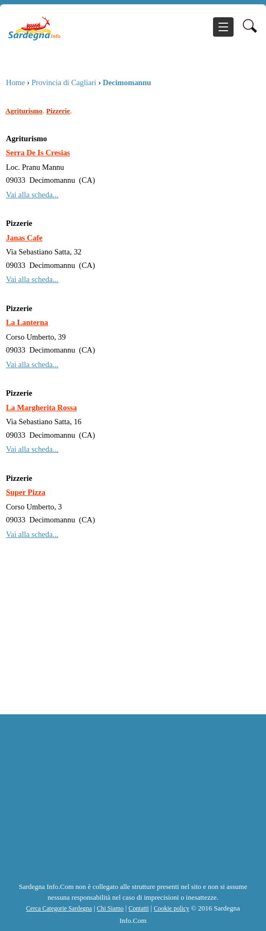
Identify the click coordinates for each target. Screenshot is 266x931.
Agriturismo (23, 111)
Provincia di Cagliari (63, 82)
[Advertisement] (133, 641)
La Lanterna (27, 322)
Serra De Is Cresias (38, 152)
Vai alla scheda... (32, 194)
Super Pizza (25, 492)
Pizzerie (58, 111)
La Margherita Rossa (41, 407)
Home (15, 82)
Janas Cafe (24, 237)
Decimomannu (127, 82)
